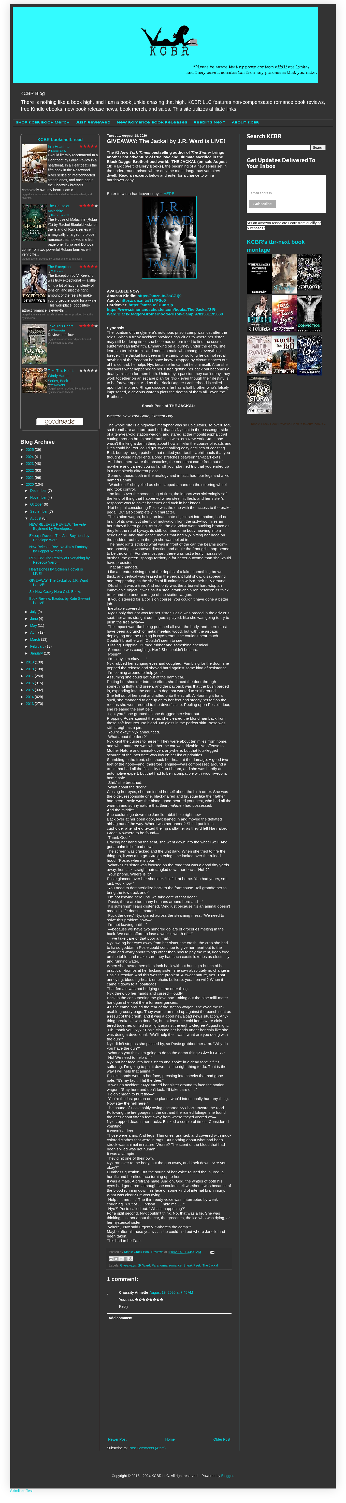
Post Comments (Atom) (147, 1448)
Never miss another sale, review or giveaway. (282, 181)
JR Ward (144, 1265)
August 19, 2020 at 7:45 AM (171, 1292)
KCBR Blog (32, 93)
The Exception (59, 267)
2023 (30, 464)
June (34, 619)
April (34, 632)
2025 (30, 450)
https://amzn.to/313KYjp (151, 305)
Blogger (227, 1476)
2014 (30, 697)
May (34, 625)
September (39, 511)
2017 (30, 676)
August (36, 518)
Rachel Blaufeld (60, 215)
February (37, 646)
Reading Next (209, 122)
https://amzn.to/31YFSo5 (143, 300)
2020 (30, 484)
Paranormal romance (167, 1265)
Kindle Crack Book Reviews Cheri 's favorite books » (288, 424)
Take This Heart (60, 326)
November (38, 497)
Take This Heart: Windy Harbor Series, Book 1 (61, 376)
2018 (30, 669)
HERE (168, 193)
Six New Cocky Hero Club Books (55, 592)
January (37, 653)
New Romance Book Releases (152, 122)
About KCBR (245, 122)
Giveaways (128, 1265)
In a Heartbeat (59, 147)
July (33, 612)
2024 (30, 457)
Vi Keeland (57, 271)
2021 (30, 478)
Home (170, 1439)
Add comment (120, 1318)
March (35, 639)
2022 (30, 470)
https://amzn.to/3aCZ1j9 (160, 296)
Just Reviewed (93, 122)
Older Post (221, 1439)
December (38, 491)
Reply (123, 1306)
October (37, 504)
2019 (30, 662)
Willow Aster (58, 330)
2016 (30, 683)
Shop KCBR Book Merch (42, 122)
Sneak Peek (192, 1265)
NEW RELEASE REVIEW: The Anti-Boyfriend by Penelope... (57, 526)
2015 (30, 690)
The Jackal (210, 1265)
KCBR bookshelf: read (60, 139)
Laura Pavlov (58, 150)
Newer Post (117, 1439)
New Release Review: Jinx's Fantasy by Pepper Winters (58, 549)
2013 (30, 704)
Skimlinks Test (21, 1491)
